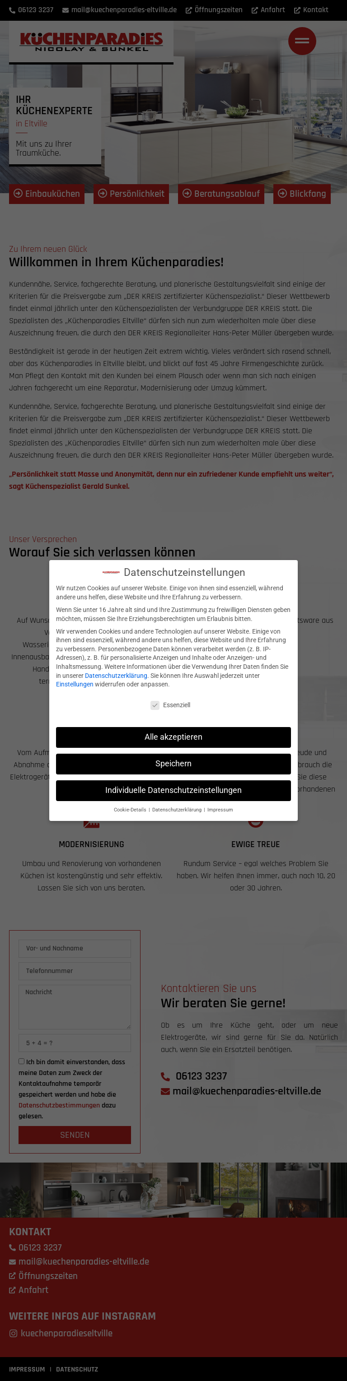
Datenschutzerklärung (116, 672)
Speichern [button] (173, 760)
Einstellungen (75, 680)
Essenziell (170, 701)
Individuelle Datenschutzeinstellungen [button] (173, 786)
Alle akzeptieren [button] (173, 733)
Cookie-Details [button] (131, 806)
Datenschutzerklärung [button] (177, 806)
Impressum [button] (220, 806)
